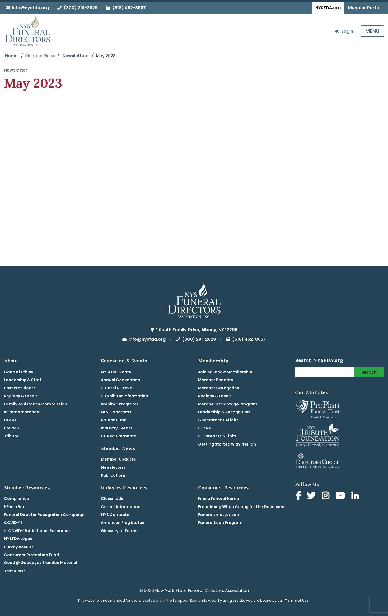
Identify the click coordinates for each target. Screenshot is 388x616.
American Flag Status (122, 522)
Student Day (113, 420)
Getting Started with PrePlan (227, 444)
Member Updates (118, 459)
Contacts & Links (219, 436)
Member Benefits (215, 379)
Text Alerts (15, 571)
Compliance (16, 498)
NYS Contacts (115, 514)
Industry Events (116, 428)
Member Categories (218, 388)
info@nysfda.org (27, 8)
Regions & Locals (21, 396)
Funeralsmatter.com (219, 514)
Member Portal (364, 8)
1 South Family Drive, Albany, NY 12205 (194, 330)
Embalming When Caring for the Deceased (241, 506)
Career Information (121, 506)
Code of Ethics (18, 372)
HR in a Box (14, 506)
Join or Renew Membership (225, 372)
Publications (113, 475)
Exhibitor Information (126, 396)
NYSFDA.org (328, 8)
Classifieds (112, 498)
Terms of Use (296, 600)
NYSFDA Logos (18, 538)
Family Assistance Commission (35, 404)
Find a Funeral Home (218, 498)
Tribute (11, 436)
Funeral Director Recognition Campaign (44, 514)
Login (344, 31)
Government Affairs (218, 420)
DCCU (10, 420)
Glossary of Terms (119, 530)
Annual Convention (120, 379)
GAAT (207, 428)
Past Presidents (19, 388)
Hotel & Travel (119, 388)
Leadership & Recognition (224, 412)
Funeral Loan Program (220, 522)
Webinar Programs (120, 404)
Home (11, 56)
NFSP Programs (116, 412)
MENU (372, 31)
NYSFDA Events (116, 372)
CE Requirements (118, 436)
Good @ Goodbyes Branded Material (40, 562)
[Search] (324, 372)
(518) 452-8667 (126, 8)
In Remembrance (21, 412)
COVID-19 (13, 522)
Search (369, 372)
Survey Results (19, 546)
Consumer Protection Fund (31, 554)
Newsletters (75, 56)
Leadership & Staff (22, 379)
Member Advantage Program (227, 404)
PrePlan (11, 428)
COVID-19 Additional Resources (39, 530)
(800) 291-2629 (77, 8)
